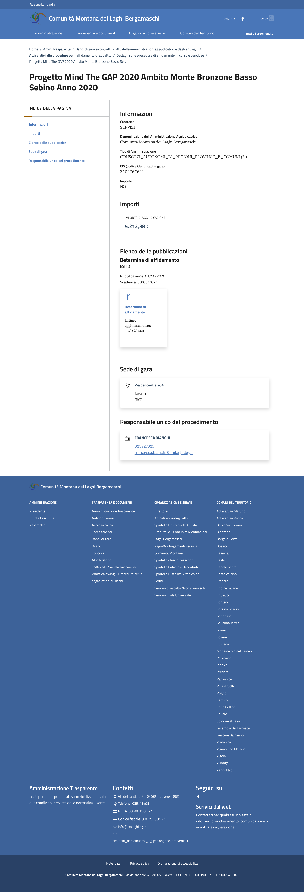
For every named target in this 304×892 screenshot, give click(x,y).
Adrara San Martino (246, 511)
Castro (239, 560)
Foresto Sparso (246, 609)
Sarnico (240, 700)
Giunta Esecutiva (41, 518)
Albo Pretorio (119, 560)
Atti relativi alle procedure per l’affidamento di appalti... (70, 55)
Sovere (240, 714)
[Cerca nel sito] (269, 18)
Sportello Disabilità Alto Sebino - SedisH (178, 577)
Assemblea (37, 525)
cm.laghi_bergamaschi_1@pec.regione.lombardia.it (150, 837)
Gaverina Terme (246, 623)
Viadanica (242, 742)
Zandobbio (242, 770)
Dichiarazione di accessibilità (178, 863)
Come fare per (102, 532)
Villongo (240, 763)
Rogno (239, 693)
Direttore (161, 511)
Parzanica (242, 658)
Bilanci (97, 546)
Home (33, 49)
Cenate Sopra (244, 567)
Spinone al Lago (246, 721)
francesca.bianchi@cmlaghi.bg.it (164, 452)
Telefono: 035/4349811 (133, 803)
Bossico (240, 546)
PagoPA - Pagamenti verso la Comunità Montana (183, 549)
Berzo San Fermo (246, 525)
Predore (240, 672)
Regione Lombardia (42, 4)
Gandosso (242, 616)
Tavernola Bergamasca (246, 728)
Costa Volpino (244, 574)
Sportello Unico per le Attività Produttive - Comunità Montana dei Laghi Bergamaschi (180, 532)
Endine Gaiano (245, 588)
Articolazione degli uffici (171, 518)
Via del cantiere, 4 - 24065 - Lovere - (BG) (152, 796)
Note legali (113, 863)
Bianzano (241, 532)
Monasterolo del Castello (246, 651)
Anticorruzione (103, 518)
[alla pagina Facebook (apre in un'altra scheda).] (235, 18)
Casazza (240, 553)
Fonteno (241, 602)
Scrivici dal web (213, 806)
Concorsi (98, 553)
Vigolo (239, 756)
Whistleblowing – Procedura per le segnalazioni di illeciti (121, 577)
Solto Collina (244, 707)
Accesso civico (102, 525)
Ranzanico (242, 679)
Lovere (240, 637)
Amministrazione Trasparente (113, 511)
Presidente (37, 511)
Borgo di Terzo (245, 539)
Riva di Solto (244, 686)
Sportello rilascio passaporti (174, 560)
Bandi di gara (101, 539)
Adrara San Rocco (246, 518)
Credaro (240, 581)
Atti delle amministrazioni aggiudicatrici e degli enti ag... (157, 49)
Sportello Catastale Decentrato (176, 567)
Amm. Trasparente (57, 49)
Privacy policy (139, 863)
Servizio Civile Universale (183, 595)
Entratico (241, 595)
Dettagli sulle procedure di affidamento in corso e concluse (160, 55)
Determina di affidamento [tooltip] (135, 309)
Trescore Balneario (246, 735)
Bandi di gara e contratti (93, 49)
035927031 (144, 446)
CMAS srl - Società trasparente (121, 567)
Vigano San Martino (246, 749)
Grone (239, 630)
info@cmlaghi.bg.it (129, 826)
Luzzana (223, 644)
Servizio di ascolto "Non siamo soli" (180, 588)
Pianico (240, 665)
